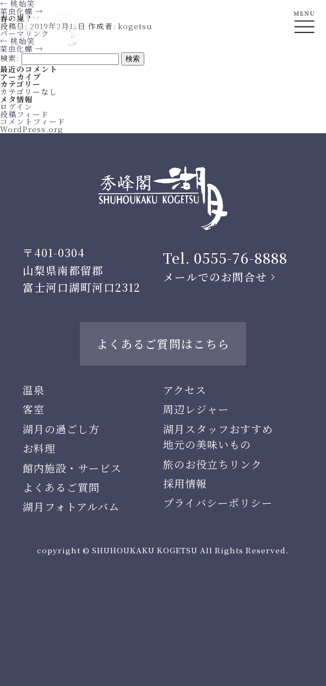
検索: (9, 57)
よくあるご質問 (61, 487)
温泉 (34, 389)
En (304, 64)
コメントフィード (33, 121)
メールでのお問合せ (215, 277)
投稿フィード (24, 113)
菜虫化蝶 (22, 48)
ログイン (16, 106)
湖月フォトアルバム (71, 506)
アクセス (185, 389)
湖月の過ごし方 (61, 428)
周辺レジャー (196, 408)
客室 (34, 408)
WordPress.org (31, 128)
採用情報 (185, 483)
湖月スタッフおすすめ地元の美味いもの (218, 436)
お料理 (39, 447)
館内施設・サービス (72, 467)
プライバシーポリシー (218, 502)
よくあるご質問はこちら (163, 343)
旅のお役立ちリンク (212, 463)
